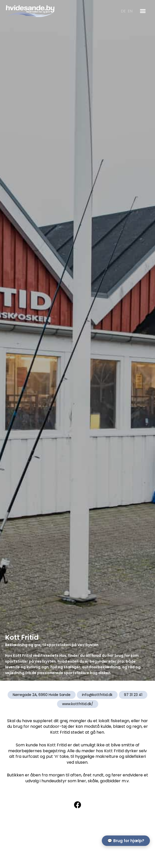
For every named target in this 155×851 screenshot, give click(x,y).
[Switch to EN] (130, 11)
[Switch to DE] (123, 11)
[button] (142, 11)
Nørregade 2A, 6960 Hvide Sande (42, 694)
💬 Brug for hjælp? (125, 840)
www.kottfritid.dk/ (77, 703)
